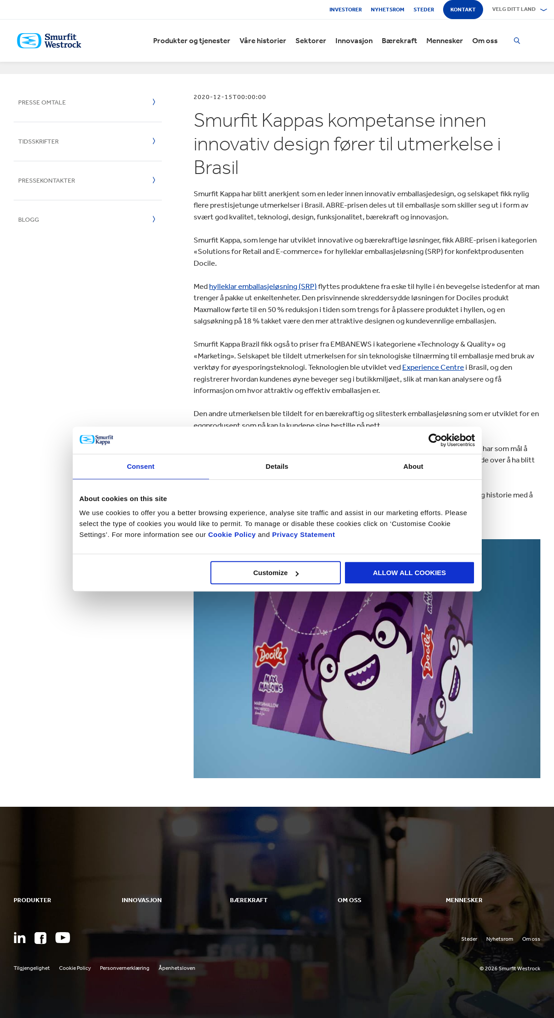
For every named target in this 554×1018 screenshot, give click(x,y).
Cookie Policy (232, 534)
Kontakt (463, 9)
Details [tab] (277, 466)
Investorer (345, 9)
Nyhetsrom (387, 9)
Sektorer (310, 41)
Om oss (485, 41)
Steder (424, 9)
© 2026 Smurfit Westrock (509, 968)
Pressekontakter (46, 180)
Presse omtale (42, 102)
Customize (276, 572)
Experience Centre (433, 367)
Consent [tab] (141, 466)
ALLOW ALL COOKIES (409, 572)
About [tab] (414, 466)
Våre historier (263, 41)
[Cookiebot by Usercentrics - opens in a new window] (435, 440)
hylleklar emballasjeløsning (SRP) (263, 286)
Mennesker (444, 41)
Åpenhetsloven (177, 968)
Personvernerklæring (125, 968)
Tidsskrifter (38, 141)
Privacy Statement (302, 534)
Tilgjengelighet (32, 968)
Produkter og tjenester (191, 41)
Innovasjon (354, 41)
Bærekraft (399, 41)
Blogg (28, 219)
